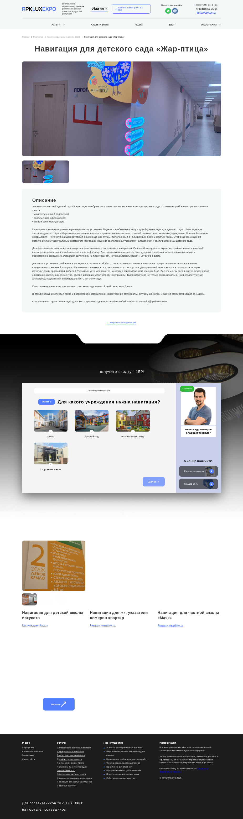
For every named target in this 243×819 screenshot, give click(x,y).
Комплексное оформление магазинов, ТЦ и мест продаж (72, 765)
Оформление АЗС (66, 770)
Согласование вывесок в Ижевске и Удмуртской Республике (74, 750)
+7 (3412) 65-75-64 (207, 8)
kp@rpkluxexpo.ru (206, 12)
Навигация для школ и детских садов (63, 37)
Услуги (55, 24)
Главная (25, 37)
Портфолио (38, 37)
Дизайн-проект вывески (69, 759)
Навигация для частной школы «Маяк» (188, 615)
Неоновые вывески (66, 786)
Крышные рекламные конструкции (74, 778)
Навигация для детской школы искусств (52, 615)
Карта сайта (28, 759)
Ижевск (99, 8)
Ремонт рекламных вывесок (71, 755)
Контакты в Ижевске (32, 751)
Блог (172, 24)
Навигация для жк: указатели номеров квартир (119, 615)
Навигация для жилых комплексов (74, 782)
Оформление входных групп (71, 774)
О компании (209, 24)
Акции (138, 24)
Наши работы (99, 24)
